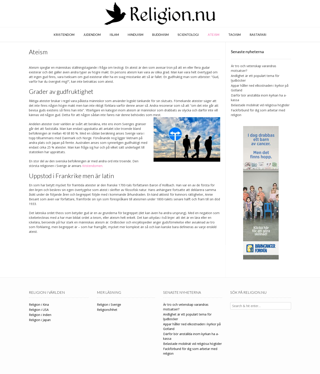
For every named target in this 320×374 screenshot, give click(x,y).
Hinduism (135, 34)
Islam (114, 34)
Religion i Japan (40, 320)
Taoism (234, 34)
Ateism (213, 34)
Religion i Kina (39, 304)
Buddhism (160, 34)
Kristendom (64, 34)
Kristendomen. (92, 166)
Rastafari (258, 34)
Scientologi (188, 34)
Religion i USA (39, 310)
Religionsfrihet (107, 310)
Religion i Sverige (109, 304)
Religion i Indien (40, 315)
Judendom (92, 34)
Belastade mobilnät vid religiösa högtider (260, 105)
